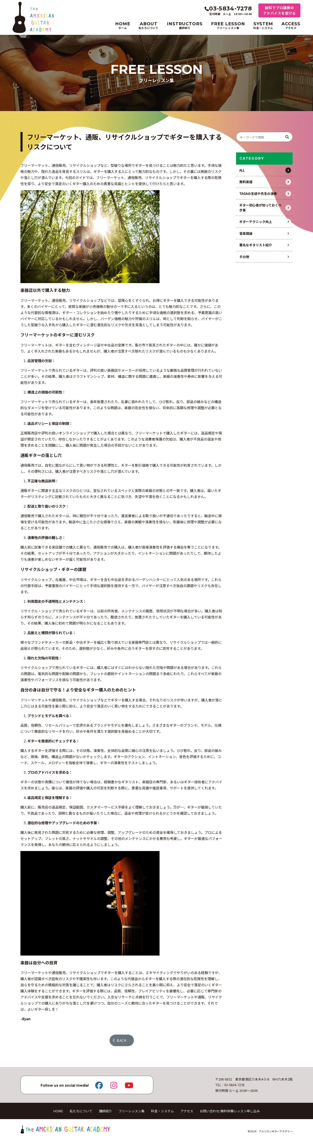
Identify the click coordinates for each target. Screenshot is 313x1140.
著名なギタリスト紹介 (255, 245)
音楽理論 (245, 233)
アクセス (186, 1111)
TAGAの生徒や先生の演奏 (258, 193)
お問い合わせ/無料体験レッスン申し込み (230, 1111)
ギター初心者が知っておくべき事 (260, 207)
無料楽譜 (245, 181)
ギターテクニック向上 (255, 221)
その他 (244, 256)
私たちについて (81, 1111)
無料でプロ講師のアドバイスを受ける (279, 10)
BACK (120, 1040)
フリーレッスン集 (131, 1111)
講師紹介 (105, 1111)
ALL (242, 170)
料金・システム (162, 1111)
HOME (58, 1111)
